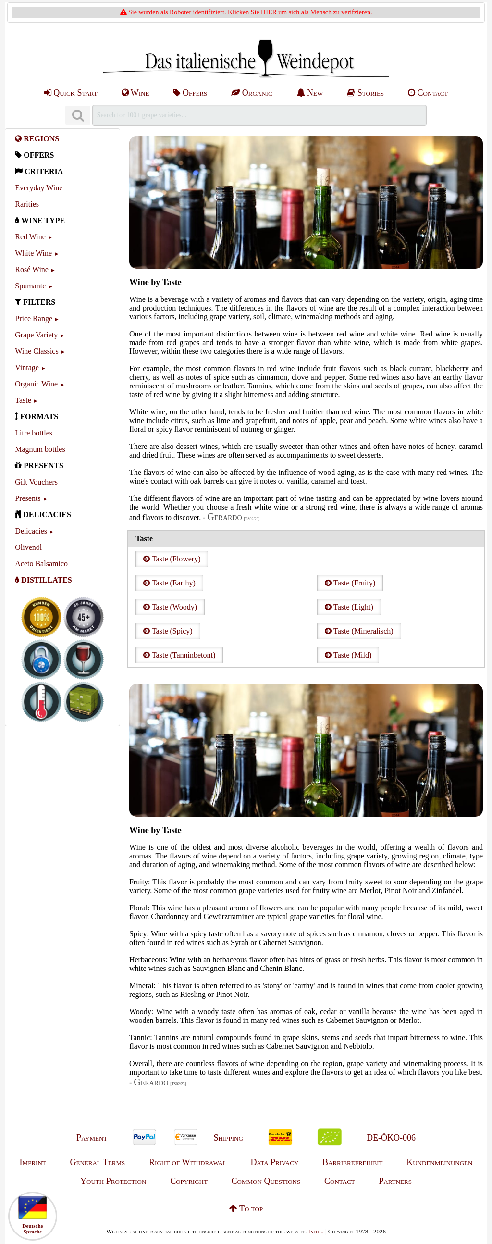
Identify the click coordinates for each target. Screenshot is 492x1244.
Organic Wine (36, 384)
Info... (316, 1231)
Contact (428, 93)
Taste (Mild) (348, 655)
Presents (27, 498)
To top (246, 1208)
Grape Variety (36, 335)
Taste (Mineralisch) (359, 631)
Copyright (189, 1181)
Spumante (30, 286)
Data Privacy (274, 1162)
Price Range (33, 318)
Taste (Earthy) (169, 583)
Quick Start (71, 93)
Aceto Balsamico (41, 564)
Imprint (33, 1162)
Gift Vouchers (36, 482)
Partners (395, 1181)
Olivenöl (28, 547)
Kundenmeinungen (439, 1162)
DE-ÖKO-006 (391, 1138)
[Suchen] (77, 115)
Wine (135, 93)
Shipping (228, 1138)
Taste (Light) (349, 607)
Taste (23, 400)
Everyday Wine (38, 188)
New (309, 93)
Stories (365, 93)
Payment (91, 1138)
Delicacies (31, 531)
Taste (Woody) (170, 607)
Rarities (27, 204)
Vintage (27, 367)
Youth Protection (113, 1181)
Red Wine (30, 237)
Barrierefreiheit (352, 1162)
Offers (190, 93)
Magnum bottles (40, 449)
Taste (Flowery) (171, 559)
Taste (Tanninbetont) (179, 655)
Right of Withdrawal (188, 1162)
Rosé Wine (32, 269)
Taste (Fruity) (350, 583)
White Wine (33, 253)
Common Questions (266, 1181)
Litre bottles (33, 433)
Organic (251, 93)
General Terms (97, 1162)
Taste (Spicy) (167, 631)
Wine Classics (36, 351)
